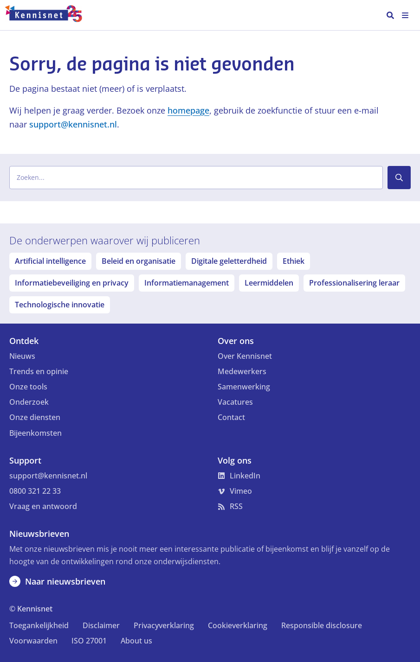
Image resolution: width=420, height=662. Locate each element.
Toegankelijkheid (39, 625)
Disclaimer (101, 625)
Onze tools (28, 387)
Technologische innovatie (59, 304)
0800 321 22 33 (35, 491)
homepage (188, 110)
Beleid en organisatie (138, 261)
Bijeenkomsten (35, 433)
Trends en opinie (38, 371)
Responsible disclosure (321, 625)
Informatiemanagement (186, 283)
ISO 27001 (89, 641)
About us (136, 641)
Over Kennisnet (245, 356)
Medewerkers (242, 371)
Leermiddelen (269, 283)
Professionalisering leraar (354, 283)
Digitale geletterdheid (229, 261)
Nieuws (22, 356)
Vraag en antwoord (43, 506)
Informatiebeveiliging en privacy (72, 283)
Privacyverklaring (164, 625)
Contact (231, 417)
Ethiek (293, 261)
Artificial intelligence (50, 261)
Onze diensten (34, 417)
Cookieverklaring (237, 625)
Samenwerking (244, 387)
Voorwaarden (33, 641)
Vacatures (235, 402)
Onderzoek (29, 402)
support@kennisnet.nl (73, 124)
